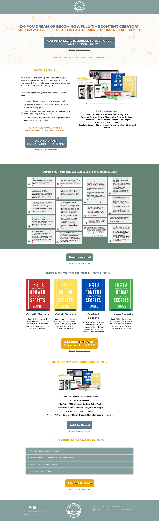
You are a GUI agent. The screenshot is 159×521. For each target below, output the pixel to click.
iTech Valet (36, 515)
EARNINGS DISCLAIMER (102, 506)
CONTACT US (116, 509)
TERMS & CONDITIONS (102, 509)
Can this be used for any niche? (45, 451)
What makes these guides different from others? (52, 457)
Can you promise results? (42, 471)
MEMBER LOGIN (127, 509)
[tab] (79, 451)
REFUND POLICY (117, 506)
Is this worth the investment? (44, 464)
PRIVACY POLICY (130, 506)
